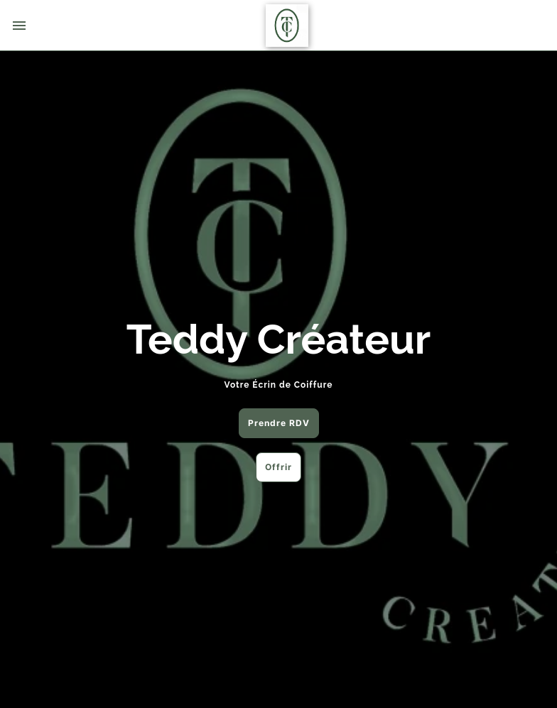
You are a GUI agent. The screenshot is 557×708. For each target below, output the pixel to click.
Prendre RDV (279, 423)
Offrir (278, 467)
